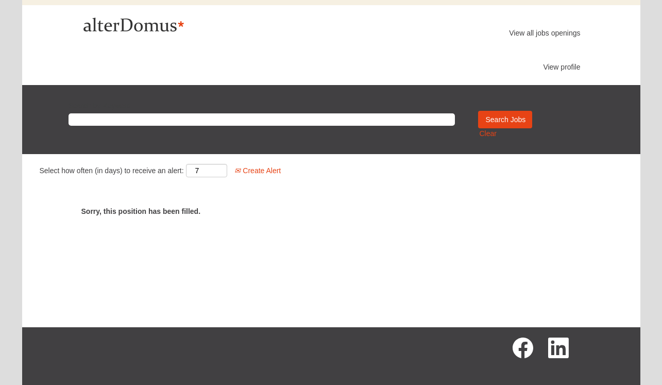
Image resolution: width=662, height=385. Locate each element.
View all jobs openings (544, 33)
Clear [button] (488, 133)
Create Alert (257, 170)
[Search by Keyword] (262, 119)
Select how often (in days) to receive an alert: (112, 170)
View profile (561, 67)
